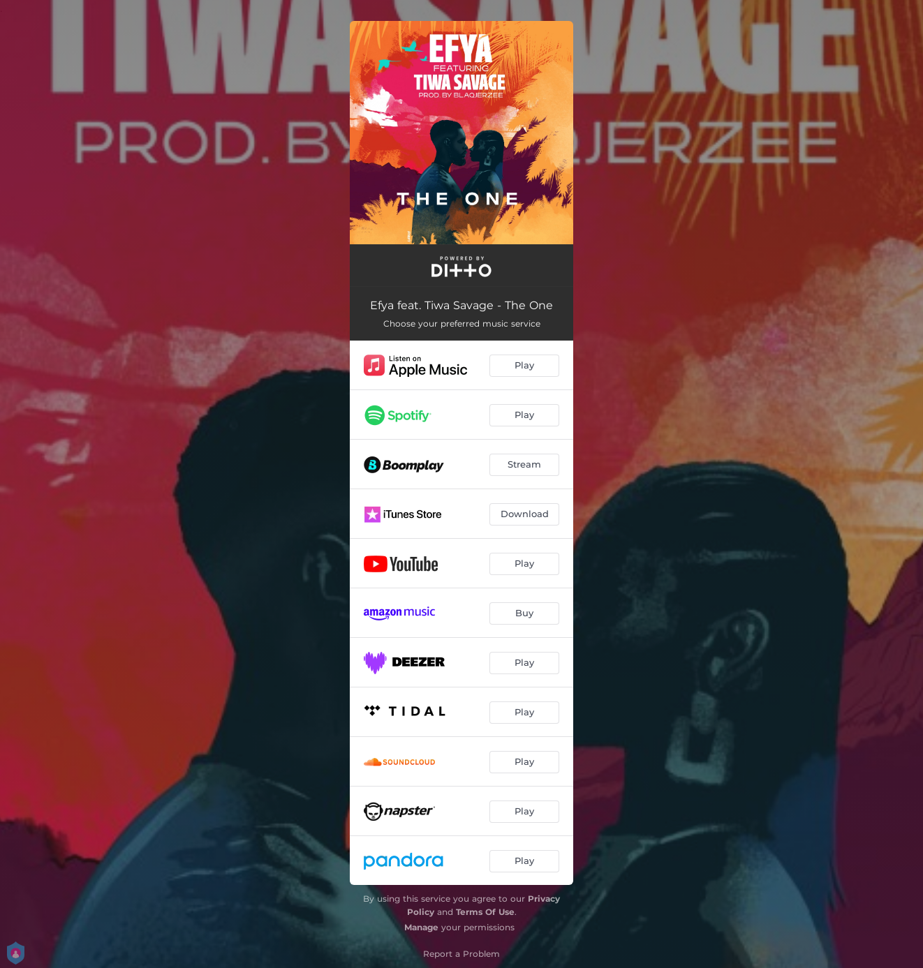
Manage (421, 927)
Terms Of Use (485, 912)
